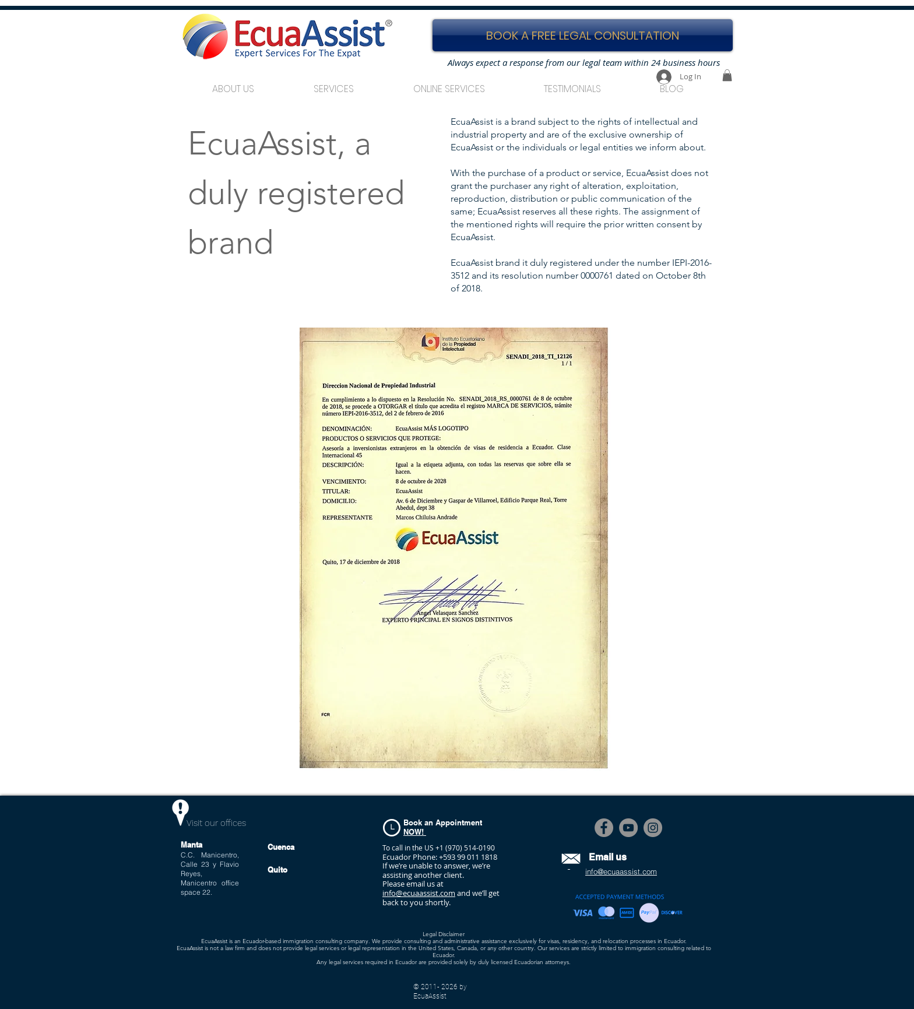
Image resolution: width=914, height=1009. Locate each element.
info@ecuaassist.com (418, 893)
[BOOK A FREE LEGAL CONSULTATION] (583, 35)
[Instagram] (653, 827)
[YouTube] (628, 827)
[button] (334, 83)
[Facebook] (604, 827)
